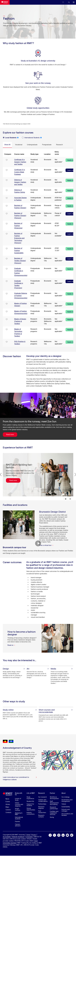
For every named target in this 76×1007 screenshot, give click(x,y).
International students (19, 818)
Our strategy (66, 797)
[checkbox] (6, 160)
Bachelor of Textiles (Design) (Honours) (20, 261)
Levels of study (18, 799)
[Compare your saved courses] (64, 2)
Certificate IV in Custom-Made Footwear (19, 172)
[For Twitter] (54, 835)
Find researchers (42, 811)
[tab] (7, 145)
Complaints (29, 837)
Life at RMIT (31, 793)
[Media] (62, 669)
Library (8, 804)
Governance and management (67, 800)
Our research (42, 797)
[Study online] (20, 710)
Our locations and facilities (67, 814)
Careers (8, 810)
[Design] (14, 669)
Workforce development (54, 797)
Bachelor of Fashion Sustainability (18, 250)
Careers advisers (17, 825)
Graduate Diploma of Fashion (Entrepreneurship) (20, 295)
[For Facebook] (50, 835)
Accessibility (7, 837)
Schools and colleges (66, 810)
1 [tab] (64, 499)
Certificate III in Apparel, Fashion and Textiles (20, 162)
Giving (52, 817)
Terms (28, 834)
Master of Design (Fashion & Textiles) (20, 321)
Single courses (17, 809)
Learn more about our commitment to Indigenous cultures (20, 778)
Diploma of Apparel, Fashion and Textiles (20, 182)
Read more (10, 434)
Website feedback (18, 837)
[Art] (38, 669)
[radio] (10, 137)
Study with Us (18, 793)
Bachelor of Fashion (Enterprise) (18, 226)
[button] (69, 2)
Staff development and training (54, 802)
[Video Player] (38, 543)
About (64, 793)
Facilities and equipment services (54, 813)
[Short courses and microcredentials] (56, 711)
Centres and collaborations (43, 800)
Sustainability (66, 807)
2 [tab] (65, 499)
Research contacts (41, 816)
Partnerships (42, 804)
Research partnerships (54, 807)
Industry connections (31, 813)
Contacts (8, 812)
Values (64, 804)
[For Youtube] (67, 835)
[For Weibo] (71, 835)
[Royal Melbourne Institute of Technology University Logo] (5, 2)
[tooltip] (17, 137)
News (7, 799)
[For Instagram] (58, 835)
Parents (17, 821)
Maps (7, 807)
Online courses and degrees (19, 804)
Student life (30, 801)
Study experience (30, 797)
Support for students (30, 804)
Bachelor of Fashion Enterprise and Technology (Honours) (19, 238)
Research (41, 793)
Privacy (33, 834)
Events (8, 801)
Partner (52, 793)
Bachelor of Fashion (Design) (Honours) (20, 215)
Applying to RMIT (18, 813)
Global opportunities (31, 809)
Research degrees (41, 807)
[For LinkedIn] (63, 835)
